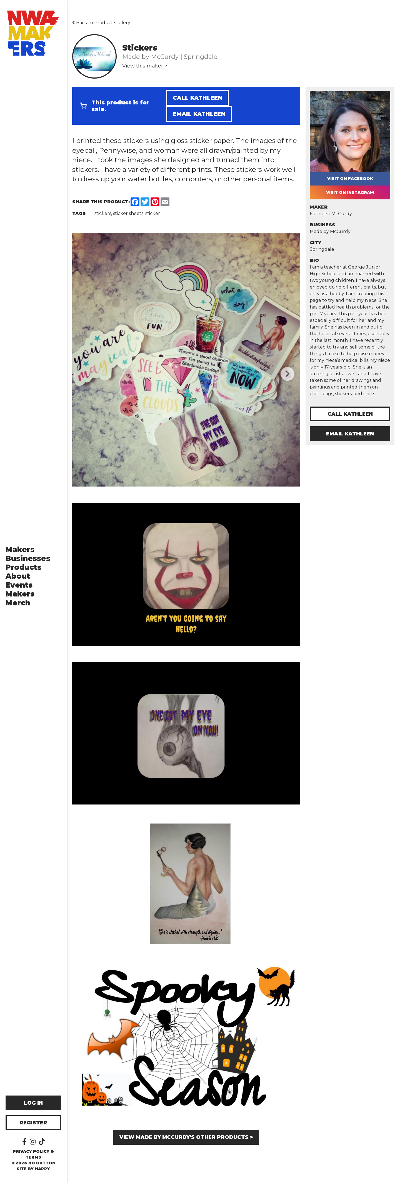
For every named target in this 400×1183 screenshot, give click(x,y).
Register (33, 1123)
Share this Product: (101, 201)
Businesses (28, 558)
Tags (79, 213)
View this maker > (144, 66)
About (18, 576)
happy (42, 1168)
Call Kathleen (197, 97)
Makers (20, 549)
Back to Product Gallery (101, 22)
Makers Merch (20, 598)
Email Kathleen (199, 114)
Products (23, 567)
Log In (33, 1103)
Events (19, 585)
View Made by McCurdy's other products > (186, 1137)
